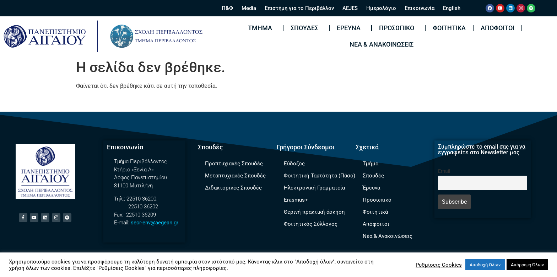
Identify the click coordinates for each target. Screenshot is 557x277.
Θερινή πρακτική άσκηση (314, 212)
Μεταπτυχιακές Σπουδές (235, 175)
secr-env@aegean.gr (154, 222)
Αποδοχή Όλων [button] (485, 264)
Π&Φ (227, 8)
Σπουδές (306, 28)
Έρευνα (350, 28)
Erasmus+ (296, 200)
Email (444, 171)
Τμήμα (262, 28)
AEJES (350, 8)
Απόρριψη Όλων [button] (527, 264)
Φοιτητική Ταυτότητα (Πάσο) (319, 175)
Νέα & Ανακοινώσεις (381, 44)
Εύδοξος (294, 163)
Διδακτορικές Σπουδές (233, 188)
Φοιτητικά (449, 28)
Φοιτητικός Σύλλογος (310, 224)
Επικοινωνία (419, 8)
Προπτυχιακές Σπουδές (234, 163)
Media (249, 8)
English (451, 8)
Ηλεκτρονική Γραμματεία (314, 188)
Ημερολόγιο (381, 8)
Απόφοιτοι (497, 28)
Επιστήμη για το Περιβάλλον (299, 8)
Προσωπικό (398, 28)
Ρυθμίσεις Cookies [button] (439, 265)
